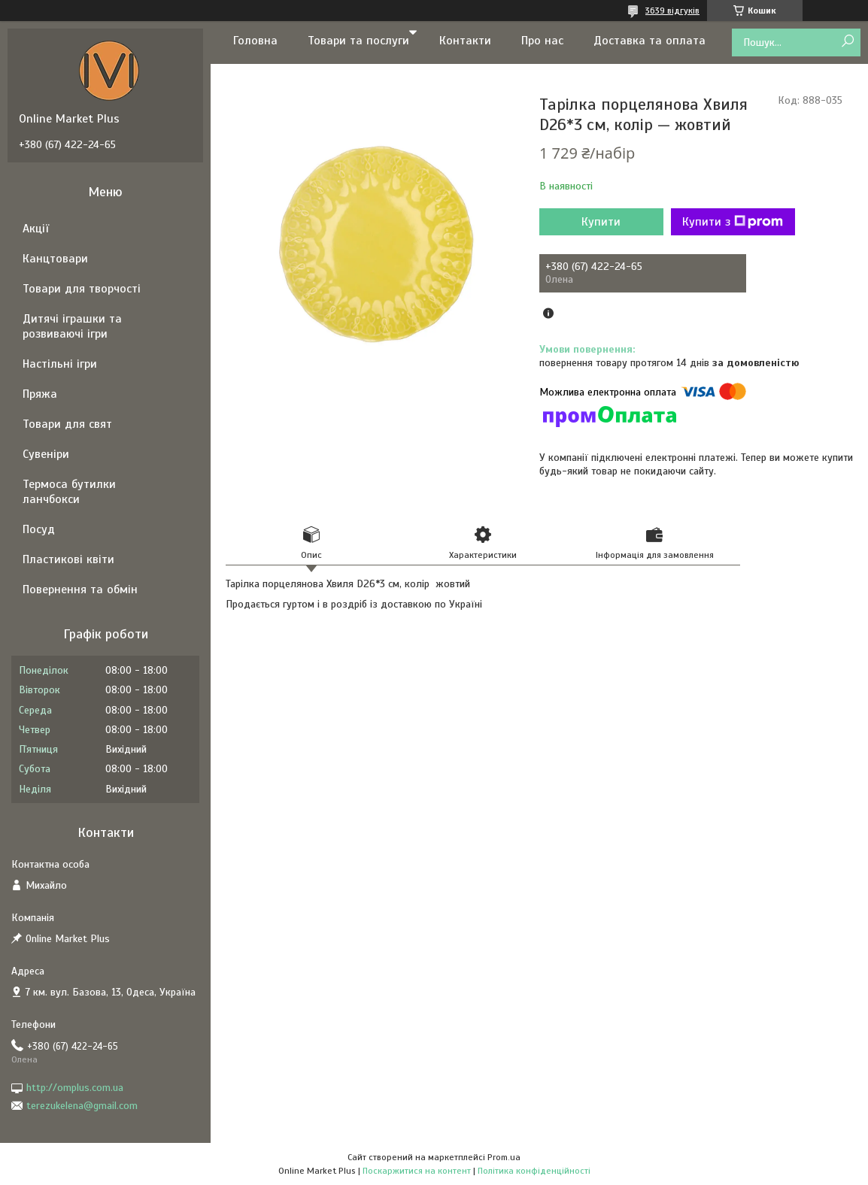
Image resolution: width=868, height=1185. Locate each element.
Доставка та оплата (649, 40)
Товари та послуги (358, 40)
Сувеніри (46, 454)
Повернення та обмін (80, 589)
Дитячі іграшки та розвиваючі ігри (72, 326)
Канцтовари (55, 258)
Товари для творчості (82, 288)
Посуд (39, 529)
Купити (601, 221)
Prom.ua (503, 1157)
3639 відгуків (672, 10)
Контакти (465, 40)
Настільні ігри (60, 363)
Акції (36, 228)
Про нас (542, 40)
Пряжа (40, 394)
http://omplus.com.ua (74, 1087)
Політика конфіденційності (534, 1170)
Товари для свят (67, 424)
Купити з (732, 221)
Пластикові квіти (68, 559)
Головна (255, 40)
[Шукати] (847, 42)
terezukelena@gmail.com (82, 1105)
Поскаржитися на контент (417, 1170)
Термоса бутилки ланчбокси (69, 492)
